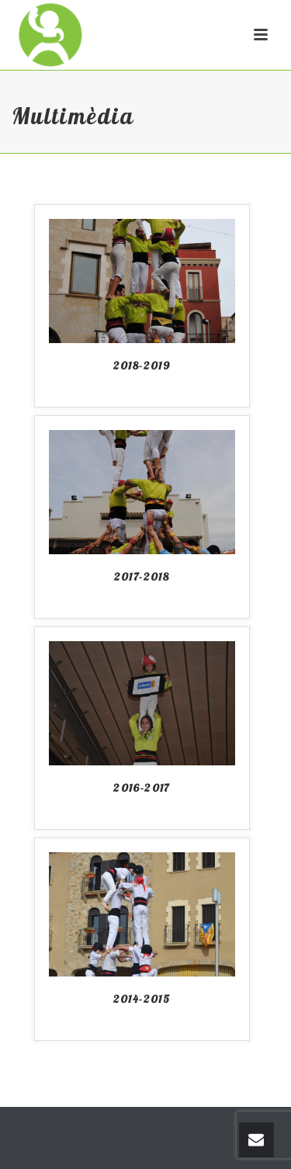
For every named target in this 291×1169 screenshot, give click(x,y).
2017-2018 (142, 577)
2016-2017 (141, 788)
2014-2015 (142, 999)
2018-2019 (142, 366)
